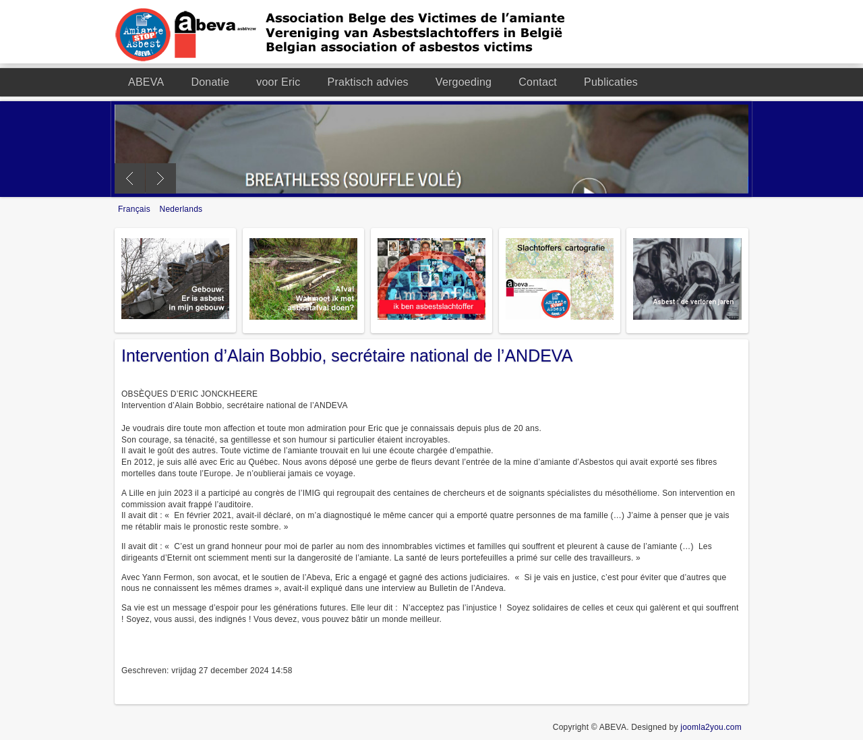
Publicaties (611, 82)
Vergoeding (464, 82)
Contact (537, 82)
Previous (130, 178)
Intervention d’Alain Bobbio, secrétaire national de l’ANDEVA (346, 355)
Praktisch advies (368, 82)
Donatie (210, 82)
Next (161, 178)
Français (135, 209)
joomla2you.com (711, 727)
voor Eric (278, 82)
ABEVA (146, 82)
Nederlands (181, 209)
